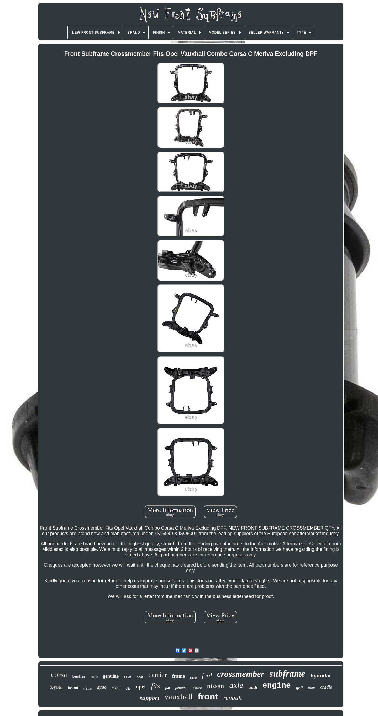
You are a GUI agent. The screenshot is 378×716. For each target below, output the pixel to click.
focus (94, 677)
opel (141, 686)
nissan (215, 686)
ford (207, 675)
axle (236, 685)
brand (73, 687)
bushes (78, 676)
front (208, 696)
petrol (116, 688)
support (149, 698)
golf (299, 688)
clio (128, 688)
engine (276, 685)
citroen (197, 688)
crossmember (240, 674)
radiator (87, 688)
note (311, 688)
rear (128, 676)
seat (140, 677)
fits (155, 686)
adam (193, 677)
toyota (56, 687)
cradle (326, 687)
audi (253, 687)
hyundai (321, 675)
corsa (59, 674)
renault (232, 697)
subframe (287, 674)
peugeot (181, 688)
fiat (167, 688)
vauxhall (179, 696)
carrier (157, 675)
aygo (102, 687)
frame (178, 676)
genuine (111, 676)
